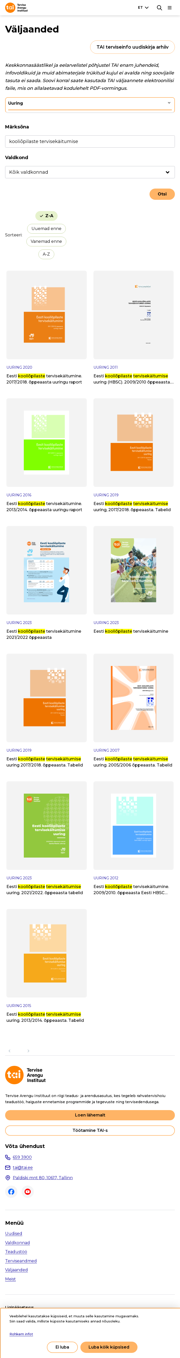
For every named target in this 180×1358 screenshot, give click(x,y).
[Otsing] (159, 8)
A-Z (46, 254)
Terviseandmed (21, 1260)
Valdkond (16, 157)
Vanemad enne (46, 241)
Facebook (11, 1192)
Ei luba (62, 1347)
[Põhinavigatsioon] (170, 8)
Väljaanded (16, 1269)
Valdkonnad (17, 1242)
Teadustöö (16, 1251)
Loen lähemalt (90, 1115)
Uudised (13, 1233)
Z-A (49, 215)
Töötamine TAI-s (90, 1130)
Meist (10, 1279)
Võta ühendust (25, 1146)
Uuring (15, 103)
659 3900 (22, 1157)
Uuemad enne (46, 228)
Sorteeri (13, 235)
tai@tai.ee (23, 1167)
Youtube (28, 1192)
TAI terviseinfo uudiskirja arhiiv (132, 47)
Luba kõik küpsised (109, 1347)
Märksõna (17, 127)
